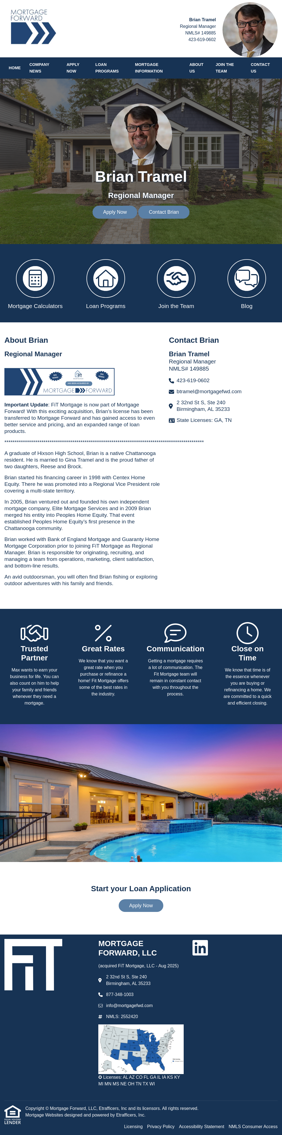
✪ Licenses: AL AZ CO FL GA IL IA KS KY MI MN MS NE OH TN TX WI (139, 1080)
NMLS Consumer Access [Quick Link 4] (253, 1126)
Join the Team (225, 67)
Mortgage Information (148, 67)
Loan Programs (107, 67)
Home (15, 68)
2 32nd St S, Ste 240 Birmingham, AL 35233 (128, 980)
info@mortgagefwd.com (129, 1005)
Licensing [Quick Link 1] (133, 1126)
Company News (39, 67)
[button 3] (176, 283)
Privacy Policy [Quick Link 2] (161, 1126)
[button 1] (35, 283)
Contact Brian (164, 212)
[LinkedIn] (200, 948)
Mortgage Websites (44, 1115)
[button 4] (247, 283)
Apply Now (73, 67)
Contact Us (260, 67)
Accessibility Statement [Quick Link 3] (201, 1126)
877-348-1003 (120, 994)
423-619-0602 (202, 39)
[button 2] (106, 283)
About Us (196, 67)
